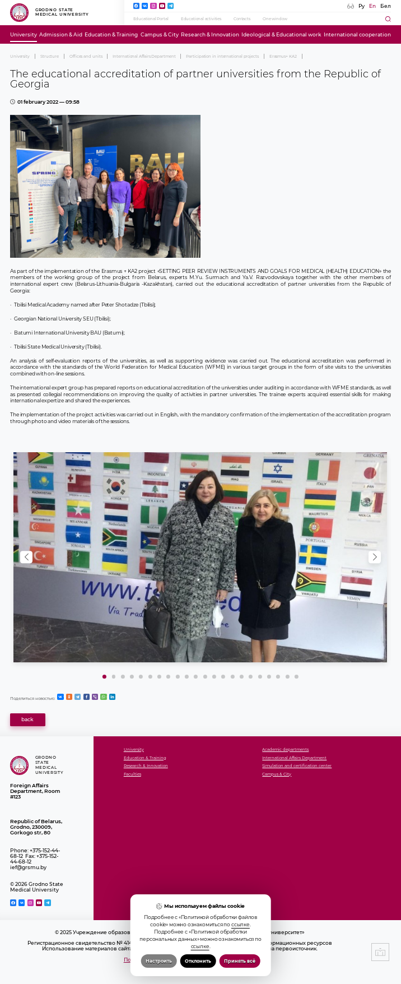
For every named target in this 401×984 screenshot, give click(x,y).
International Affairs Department (144, 56)
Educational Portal (151, 18)
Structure (49, 56)
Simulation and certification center (297, 766)
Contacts (242, 18)
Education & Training (111, 35)
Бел (385, 6)
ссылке (240, 924)
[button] (375, 557)
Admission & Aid (60, 35)
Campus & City (160, 35)
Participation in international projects (222, 56)
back (27, 719)
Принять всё (239, 961)
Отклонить (198, 961)
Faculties (132, 774)
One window (275, 18)
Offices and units (85, 56)
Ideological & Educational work (281, 35)
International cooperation (357, 35)
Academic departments (285, 750)
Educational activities (201, 18)
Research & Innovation (210, 35)
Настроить (159, 961)
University (23, 35)
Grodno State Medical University (49, 12)
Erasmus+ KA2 (283, 56)
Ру (361, 6)
